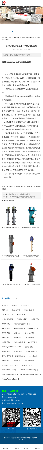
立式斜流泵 (29, 347)
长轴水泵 (17, 333)
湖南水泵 (5, 310)
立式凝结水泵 (29, 361)
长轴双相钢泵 (31, 351)
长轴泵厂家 (16, 310)
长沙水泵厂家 (29, 333)
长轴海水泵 (6, 324)
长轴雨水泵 (6, 351)
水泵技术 (16, 38)
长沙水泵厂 (35, 438)
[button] (12, 31)
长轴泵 (14, 305)
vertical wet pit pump (9, 374)
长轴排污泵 (6, 361)
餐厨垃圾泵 (30, 338)
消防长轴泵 (6, 328)
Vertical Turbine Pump (9, 379)
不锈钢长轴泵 (22, 319)
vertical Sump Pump (9, 370)
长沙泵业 (17, 361)
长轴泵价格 (21, 315)
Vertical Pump (27, 365)
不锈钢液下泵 (6, 356)
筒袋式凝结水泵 (7, 319)
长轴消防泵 (6, 338)
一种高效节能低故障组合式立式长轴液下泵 (22, 197)
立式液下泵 (32, 342)
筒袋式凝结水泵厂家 (21, 324)
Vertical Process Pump (10, 365)
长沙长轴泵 (18, 338)
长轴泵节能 (35, 319)
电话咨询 (37, 447)
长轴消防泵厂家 (33, 328)
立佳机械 (32, 356)
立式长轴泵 (25, 305)
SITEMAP (21, 440)
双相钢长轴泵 (18, 342)
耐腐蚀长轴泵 (20, 356)
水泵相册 (5, 447)
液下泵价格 (6, 333)
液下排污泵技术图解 (28, 38)
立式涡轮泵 (28, 310)
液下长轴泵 (18, 351)
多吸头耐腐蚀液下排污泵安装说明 (19, 194)
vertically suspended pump (11, 347)
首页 (10, 38)
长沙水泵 (5, 305)
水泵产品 (16, 447)
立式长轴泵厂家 (7, 315)
